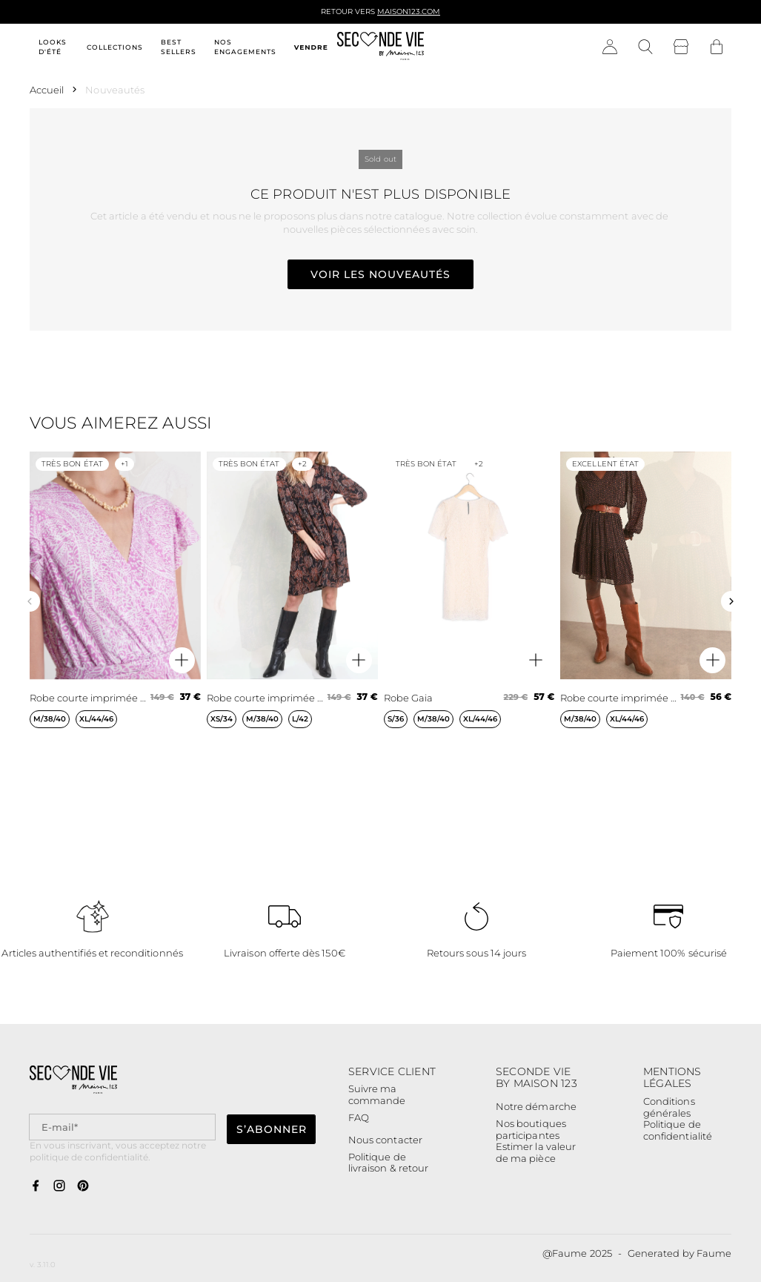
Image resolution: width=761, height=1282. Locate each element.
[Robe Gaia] (469, 602)
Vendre (311, 47)
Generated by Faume (679, 1253)
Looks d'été (53, 47)
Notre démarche (536, 1106)
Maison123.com (408, 11)
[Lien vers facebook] (35, 1186)
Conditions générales (669, 1107)
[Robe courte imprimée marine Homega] (645, 602)
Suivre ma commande (376, 1094)
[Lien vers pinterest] (83, 1186)
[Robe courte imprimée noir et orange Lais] (292, 602)
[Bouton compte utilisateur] (610, 47)
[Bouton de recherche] (645, 47)
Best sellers (178, 47)
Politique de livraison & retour (388, 1163)
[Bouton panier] (716, 47)
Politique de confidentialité (677, 1130)
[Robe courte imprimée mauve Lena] (115, 602)
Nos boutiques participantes (531, 1129)
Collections (115, 47)
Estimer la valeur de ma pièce (536, 1152)
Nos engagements (245, 47)
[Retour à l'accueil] (381, 47)
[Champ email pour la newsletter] (122, 1127)
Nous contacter (385, 1140)
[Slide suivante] (731, 601)
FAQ (358, 1117)
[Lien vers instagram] (59, 1186)
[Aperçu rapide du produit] (182, 660)
